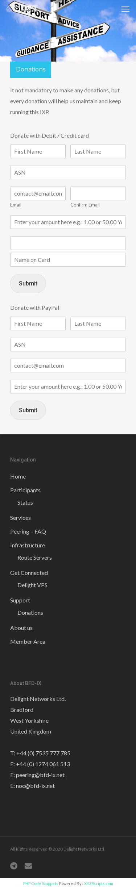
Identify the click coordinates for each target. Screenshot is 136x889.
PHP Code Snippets (40, 883)
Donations (30, 612)
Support (20, 600)
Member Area (27, 641)
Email (15, 205)
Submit (28, 283)
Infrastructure (27, 545)
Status (25, 502)
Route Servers (34, 557)
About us (21, 627)
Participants (25, 490)
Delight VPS (32, 584)
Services (20, 517)
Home (18, 476)
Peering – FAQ (28, 531)
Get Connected (29, 572)
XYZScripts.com (98, 883)
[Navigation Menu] (125, 8)
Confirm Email (85, 205)
